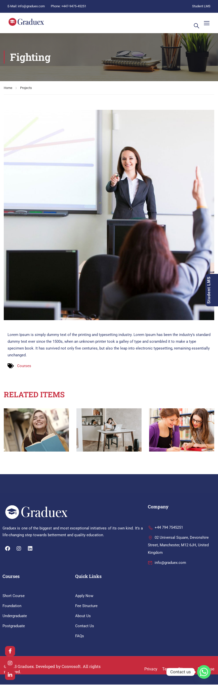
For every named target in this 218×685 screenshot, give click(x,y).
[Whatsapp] (204, 672)
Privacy (150, 669)
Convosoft (71, 666)
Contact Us (84, 626)
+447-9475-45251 (73, 6)
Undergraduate (15, 616)
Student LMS (201, 6)
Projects (26, 88)
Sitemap (185, 669)
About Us (83, 616)
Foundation (12, 606)
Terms (167, 669)
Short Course (14, 596)
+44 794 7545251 (165, 528)
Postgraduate (14, 626)
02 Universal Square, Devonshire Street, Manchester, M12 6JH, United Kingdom (178, 546)
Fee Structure (86, 606)
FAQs (79, 636)
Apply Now (84, 596)
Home (8, 88)
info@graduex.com (31, 6)
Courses (24, 366)
